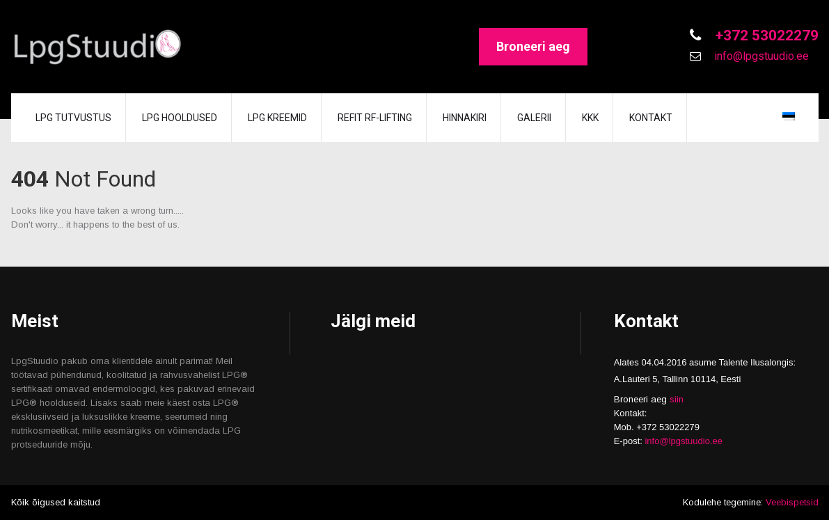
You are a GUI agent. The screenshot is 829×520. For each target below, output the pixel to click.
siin (677, 399)
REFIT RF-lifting (375, 117)
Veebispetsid (792, 502)
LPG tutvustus (73, 117)
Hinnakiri (465, 117)
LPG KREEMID (277, 117)
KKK (590, 117)
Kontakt (650, 117)
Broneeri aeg (533, 46)
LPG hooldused (179, 117)
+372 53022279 (765, 35)
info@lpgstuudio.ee (760, 56)
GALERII (534, 117)
